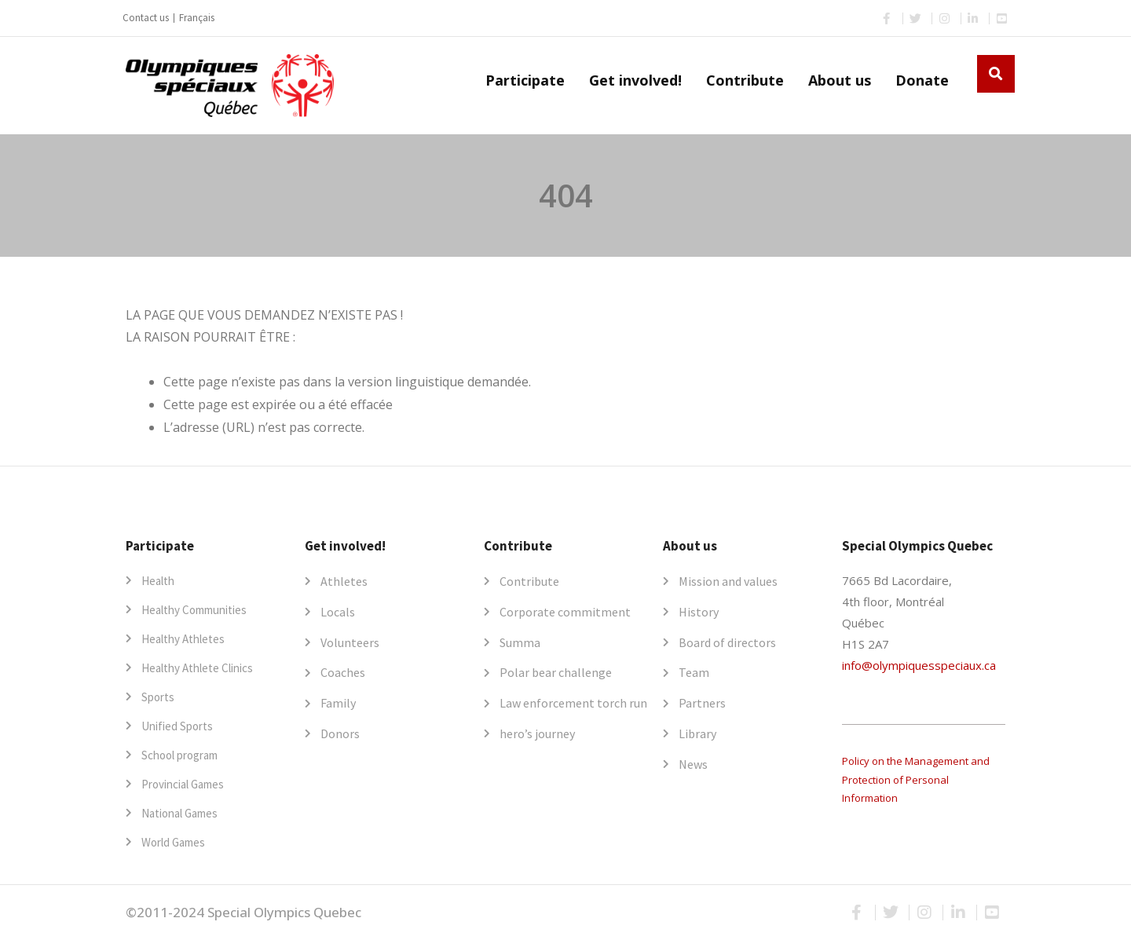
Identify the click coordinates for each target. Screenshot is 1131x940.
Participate (525, 80)
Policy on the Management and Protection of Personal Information (916, 779)
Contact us (146, 17)
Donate (922, 80)
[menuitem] (196, 18)
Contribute (745, 80)
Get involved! (635, 80)
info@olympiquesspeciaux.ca (919, 665)
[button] (996, 73)
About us (839, 80)
